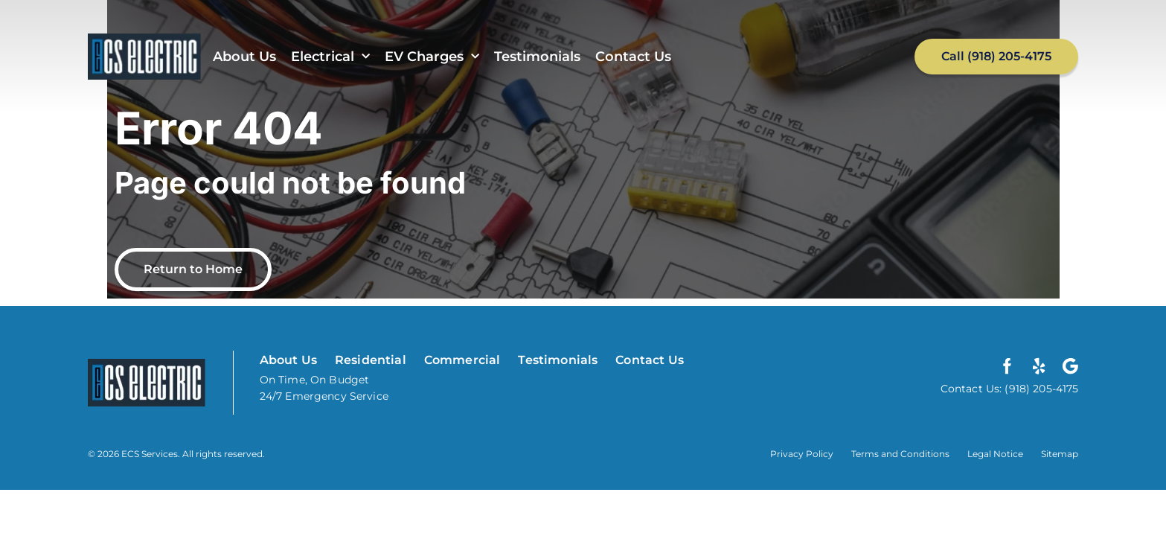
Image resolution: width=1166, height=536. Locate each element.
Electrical (330, 57)
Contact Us (633, 56)
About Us (244, 56)
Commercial (462, 360)
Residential (370, 360)
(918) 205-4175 (1040, 388)
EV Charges (432, 57)
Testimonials (537, 56)
